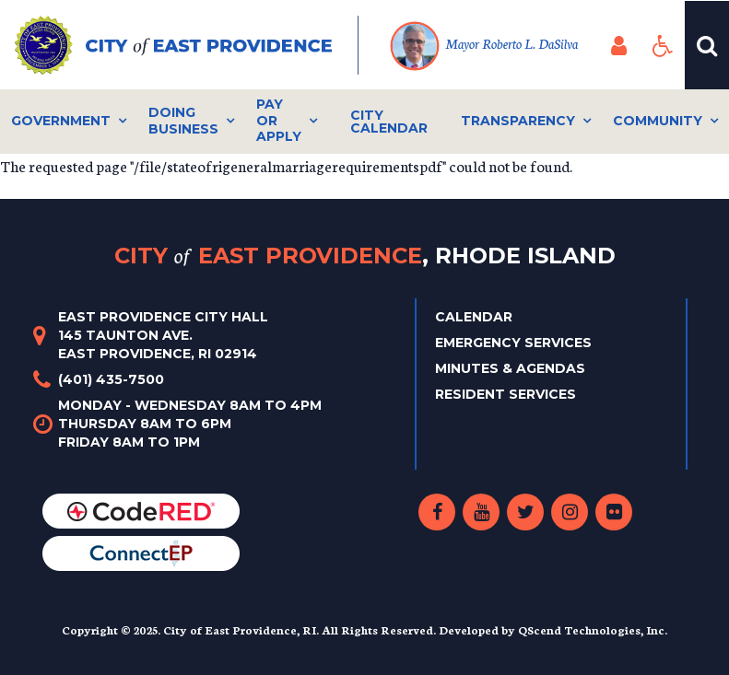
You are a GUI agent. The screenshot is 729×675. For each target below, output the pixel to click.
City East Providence (365, 255)
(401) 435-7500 (111, 379)
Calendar (473, 316)
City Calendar (389, 121)
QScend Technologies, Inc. (592, 629)
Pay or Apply (278, 120)
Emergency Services (513, 342)
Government (61, 120)
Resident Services (505, 394)
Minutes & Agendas (510, 368)
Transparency (518, 120)
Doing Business (183, 120)
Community (657, 120)
